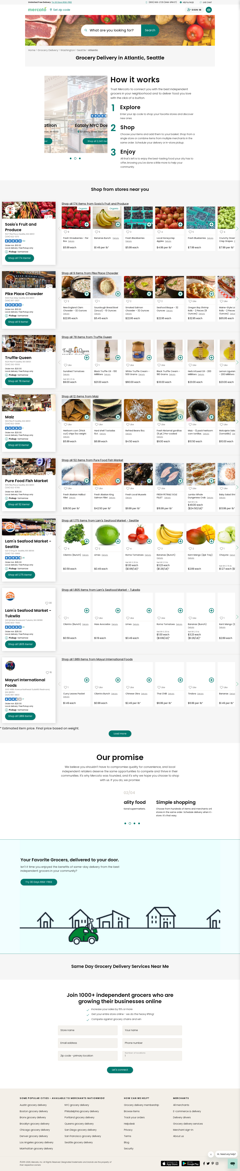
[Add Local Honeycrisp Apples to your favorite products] (160, 232)
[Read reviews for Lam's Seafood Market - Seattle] (15, 558)
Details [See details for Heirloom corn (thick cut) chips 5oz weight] (66, 437)
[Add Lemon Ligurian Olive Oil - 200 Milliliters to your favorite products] (224, 365)
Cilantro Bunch (102, 693)
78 (87, 337)
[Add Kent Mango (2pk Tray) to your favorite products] (191, 549)
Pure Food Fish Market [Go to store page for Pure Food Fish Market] (26, 480)
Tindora (192, 693)
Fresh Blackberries (135, 238)
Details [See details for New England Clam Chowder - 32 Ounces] (66, 313)
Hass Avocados (103, 624)
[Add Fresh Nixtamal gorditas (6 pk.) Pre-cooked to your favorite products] (161, 424)
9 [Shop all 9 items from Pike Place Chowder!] (18, 322)
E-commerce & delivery (187, 1111)
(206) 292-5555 (12, 364)
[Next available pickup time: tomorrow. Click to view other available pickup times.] (17, 251)
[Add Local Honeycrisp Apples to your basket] (180, 224)
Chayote (224, 554)
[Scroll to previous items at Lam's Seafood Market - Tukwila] (59, 617)
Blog (126, 1142)
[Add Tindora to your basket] (211, 680)
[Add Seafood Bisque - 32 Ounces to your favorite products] (160, 301)
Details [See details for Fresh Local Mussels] (129, 497)
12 (80, 396)
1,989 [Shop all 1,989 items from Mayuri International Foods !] (20, 716)
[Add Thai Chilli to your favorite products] (161, 687)
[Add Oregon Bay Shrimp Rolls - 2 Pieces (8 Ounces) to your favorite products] (192, 301)
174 (95, 204)
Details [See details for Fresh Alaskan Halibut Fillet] (72, 497)
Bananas (224, 693)
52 (92, 460)
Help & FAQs (187, 2)
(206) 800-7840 (12, 622)
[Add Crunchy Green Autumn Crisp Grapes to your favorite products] (222, 232)
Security (128, 1148)
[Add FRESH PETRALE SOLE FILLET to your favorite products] (161, 488)
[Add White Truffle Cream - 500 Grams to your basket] (149, 357)
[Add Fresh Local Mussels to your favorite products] (130, 488)
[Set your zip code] (59, 10)
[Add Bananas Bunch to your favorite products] (97, 232)
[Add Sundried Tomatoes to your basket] (86, 357)
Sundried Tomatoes (74, 371)
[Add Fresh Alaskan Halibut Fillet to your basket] (86, 481)
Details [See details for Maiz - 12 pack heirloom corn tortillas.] (206, 433)
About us (178, 1136)
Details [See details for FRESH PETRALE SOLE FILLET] (167, 497)
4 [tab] (139, 823)
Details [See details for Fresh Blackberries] (129, 241)
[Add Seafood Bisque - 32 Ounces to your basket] (180, 294)
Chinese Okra (133, 693)
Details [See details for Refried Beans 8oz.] (129, 433)
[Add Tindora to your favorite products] (192, 687)
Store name (67, 1030)
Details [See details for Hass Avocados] (115, 624)
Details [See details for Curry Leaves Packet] (66, 696)
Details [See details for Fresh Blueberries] (210, 238)
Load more (120, 733)
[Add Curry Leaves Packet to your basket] (86, 680)
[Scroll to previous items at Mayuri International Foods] (59, 684)
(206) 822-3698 (12, 423)
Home (31, 50)
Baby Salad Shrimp (229, 494)
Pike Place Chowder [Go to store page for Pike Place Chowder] (24, 293)
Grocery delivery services (188, 1123)
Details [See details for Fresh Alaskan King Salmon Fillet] (112, 497)
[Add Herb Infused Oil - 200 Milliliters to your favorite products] (192, 365)
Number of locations (135, 1052)
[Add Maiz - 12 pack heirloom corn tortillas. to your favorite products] (192, 424)
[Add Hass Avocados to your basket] (118, 610)
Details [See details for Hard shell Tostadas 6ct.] (103, 433)
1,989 (97, 659)
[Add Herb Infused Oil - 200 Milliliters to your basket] (211, 357)
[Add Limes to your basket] (118, 541)
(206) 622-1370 (12, 236)
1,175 (100, 520)
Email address (68, 1043)
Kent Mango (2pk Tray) (200, 554)
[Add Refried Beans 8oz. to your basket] (149, 417)
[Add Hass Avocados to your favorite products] (99, 618)
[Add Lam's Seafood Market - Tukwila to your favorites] (48, 603)
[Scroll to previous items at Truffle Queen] (59, 362)
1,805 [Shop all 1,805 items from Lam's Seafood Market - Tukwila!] (20, 644)
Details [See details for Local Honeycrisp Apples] (168, 241)
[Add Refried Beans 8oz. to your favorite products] (130, 424)
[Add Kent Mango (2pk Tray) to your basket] (211, 541)
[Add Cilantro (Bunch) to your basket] (86, 541)
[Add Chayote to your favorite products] (222, 549)
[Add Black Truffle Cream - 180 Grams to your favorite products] (161, 365)
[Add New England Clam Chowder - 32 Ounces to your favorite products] (66, 301)
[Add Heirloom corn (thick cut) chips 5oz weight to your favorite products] (68, 424)
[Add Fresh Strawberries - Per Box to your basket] (86, 224)
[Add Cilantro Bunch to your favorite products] (99, 687)
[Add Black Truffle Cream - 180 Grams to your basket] (180, 357)
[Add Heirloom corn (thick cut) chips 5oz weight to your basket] (86, 417)
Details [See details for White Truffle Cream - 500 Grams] (142, 374)
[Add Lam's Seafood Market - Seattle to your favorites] (49, 533)
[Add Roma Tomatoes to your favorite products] (129, 549)
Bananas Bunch (103, 238)
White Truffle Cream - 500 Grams (138, 373)
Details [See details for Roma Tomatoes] (148, 555)
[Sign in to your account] (194, 10)
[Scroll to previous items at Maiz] (59, 421)
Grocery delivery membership (141, 1105)
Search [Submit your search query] (150, 30)
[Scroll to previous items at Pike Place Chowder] (59, 298)
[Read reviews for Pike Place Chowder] (14, 305)
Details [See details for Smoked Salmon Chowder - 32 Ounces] (129, 313)
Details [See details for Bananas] (233, 693)
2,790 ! (75, 141)
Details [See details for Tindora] (200, 693)
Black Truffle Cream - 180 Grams (168, 373)
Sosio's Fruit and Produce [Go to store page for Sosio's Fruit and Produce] (20, 227)
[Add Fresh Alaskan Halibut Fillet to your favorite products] (68, 488)
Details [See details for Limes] (105, 555)
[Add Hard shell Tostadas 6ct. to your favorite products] (99, 424)
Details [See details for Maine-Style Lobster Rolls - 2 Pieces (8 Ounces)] (233, 313)
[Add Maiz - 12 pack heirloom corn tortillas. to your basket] (211, 417)
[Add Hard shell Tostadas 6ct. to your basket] (118, 417)
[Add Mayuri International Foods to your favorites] (49, 672)
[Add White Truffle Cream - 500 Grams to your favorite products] (130, 365)
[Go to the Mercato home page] (37, 9)
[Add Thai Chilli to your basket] (180, 680)
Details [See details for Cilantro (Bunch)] (85, 555)
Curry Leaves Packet (74, 693)
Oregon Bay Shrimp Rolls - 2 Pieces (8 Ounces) (198, 310)
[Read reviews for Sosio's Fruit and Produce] (15, 241)
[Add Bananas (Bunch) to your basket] (180, 541)
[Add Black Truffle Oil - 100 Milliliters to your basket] (118, 357)
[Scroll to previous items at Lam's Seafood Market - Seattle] (59, 547)
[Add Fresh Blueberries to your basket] (211, 224)
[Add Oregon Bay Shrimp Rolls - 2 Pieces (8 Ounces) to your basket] (211, 294)
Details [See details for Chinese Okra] (144, 693)
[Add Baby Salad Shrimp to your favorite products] (224, 488)
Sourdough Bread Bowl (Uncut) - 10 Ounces (106, 309)
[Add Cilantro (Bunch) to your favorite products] (66, 549)
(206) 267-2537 (12, 300)
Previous (121, 807)
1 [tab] (70, 158)
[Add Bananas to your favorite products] (224, 687)
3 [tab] (80, 158)
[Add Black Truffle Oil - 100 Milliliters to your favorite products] (97, 365)
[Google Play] (191, 1163)
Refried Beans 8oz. (136, 430)
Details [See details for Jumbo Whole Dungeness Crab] (210, 497)
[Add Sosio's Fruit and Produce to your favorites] (48, 217)
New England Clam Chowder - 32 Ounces (75, 309)
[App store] (170, 1163)
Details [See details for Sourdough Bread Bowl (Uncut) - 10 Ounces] (97, 313)
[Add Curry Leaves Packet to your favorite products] (66, 687)
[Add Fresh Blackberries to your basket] (149, 224)
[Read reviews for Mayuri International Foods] (14, 700)
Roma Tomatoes (135, 554)
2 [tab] (75, 158)
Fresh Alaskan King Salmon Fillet (104, 496)
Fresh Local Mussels (136, 494)
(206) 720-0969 (12, 553)
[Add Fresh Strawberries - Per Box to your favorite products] (66, 232)
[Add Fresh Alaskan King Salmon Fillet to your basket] (118, 481)
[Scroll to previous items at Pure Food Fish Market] (59, 487)
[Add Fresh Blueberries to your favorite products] (191, 232)
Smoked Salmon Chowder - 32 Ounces (138, 309)
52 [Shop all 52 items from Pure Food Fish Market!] (19, 504)
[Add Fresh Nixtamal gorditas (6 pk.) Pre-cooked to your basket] (180, 417)
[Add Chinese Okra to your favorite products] (130, 687)
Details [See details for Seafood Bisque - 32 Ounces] (169, 310)
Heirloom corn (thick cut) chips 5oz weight (75, 432)
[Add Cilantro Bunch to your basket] (118, 680)
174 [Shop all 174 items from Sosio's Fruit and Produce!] (19, 258)
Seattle (81, 50)
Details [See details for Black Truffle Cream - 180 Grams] (172, 374)
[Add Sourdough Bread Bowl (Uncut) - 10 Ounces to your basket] (118, 294)
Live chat (206, 2)
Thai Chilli (162, 693)
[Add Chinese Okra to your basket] (149, 680)
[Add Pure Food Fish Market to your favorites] (49, 473)
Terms (127, 1136)
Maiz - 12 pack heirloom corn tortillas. (200, 432)
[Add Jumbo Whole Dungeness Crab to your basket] (211, 481)
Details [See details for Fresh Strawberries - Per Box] (71, 241)
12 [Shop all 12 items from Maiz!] (18, 445)
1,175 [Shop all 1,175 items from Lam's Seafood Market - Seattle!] (20, 575)
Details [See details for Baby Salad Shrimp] (222, 497)
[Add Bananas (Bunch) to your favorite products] (160, 549)
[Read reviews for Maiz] (14, 429)
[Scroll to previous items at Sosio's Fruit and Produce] (59, 228)
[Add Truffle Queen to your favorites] (49, 350)
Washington (67, 50)
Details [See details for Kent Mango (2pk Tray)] (191, 558)
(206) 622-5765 (12, 487)
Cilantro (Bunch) (72, 554)
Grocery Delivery (48, 50)
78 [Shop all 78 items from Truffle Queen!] (19, 381)
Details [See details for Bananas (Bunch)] (160, 558)
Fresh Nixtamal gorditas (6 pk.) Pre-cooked (169, 432)
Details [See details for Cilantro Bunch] (114, 693)
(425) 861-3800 (12, 694)
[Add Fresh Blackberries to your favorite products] (128, 232)
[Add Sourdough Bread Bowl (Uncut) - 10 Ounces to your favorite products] (97, 301)
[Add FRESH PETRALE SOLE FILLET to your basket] (180, 481)
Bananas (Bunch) (166, 554)
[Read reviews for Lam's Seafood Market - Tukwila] (14, 628)
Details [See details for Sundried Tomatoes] (66, 374)
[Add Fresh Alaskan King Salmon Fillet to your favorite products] (99, 488)
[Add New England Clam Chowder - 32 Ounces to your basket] (86, 294)
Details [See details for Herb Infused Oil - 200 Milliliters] (201, 374)
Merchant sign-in (183, 1130)
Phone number (133, 1043)
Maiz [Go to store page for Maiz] (9, 417)
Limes (98, 554)
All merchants (181, 1105)
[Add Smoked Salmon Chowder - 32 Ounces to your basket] (149, 294)
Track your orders (134, 1117)
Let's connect (120, 1070)
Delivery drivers (182, 1117)
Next (214, 807)
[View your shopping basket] (209, 10)
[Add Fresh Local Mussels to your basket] (149, 481)
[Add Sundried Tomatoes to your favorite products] (68, 365)
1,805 (101, 590)
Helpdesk (129, 1123)
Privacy (128, 1130)
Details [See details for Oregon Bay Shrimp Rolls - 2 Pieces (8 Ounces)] (202, 313)
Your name (131, 1030)
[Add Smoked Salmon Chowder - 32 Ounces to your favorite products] (128, 301)
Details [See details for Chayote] (233, 555)
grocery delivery (33, 1105)
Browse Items (132, 1111)
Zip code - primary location (76, 1055)
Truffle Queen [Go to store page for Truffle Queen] (18, 357)
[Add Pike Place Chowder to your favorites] (49, 286)
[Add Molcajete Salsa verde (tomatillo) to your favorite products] (224, 424)
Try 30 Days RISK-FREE (38, 882)
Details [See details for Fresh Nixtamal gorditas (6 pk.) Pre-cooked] (160, 437)
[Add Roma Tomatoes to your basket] (149, 541)
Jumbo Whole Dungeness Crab (197, 496)
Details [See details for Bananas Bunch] (116, 238)
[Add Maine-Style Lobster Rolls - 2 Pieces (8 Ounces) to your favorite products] (224, 301)
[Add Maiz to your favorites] (49, 409)
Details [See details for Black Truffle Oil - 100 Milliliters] (107, 374)
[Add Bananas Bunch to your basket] (118, 224)
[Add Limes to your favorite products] (97, 549)
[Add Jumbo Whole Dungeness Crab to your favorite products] (192, 488)
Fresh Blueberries (197, 238)
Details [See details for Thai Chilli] (171, 693)
